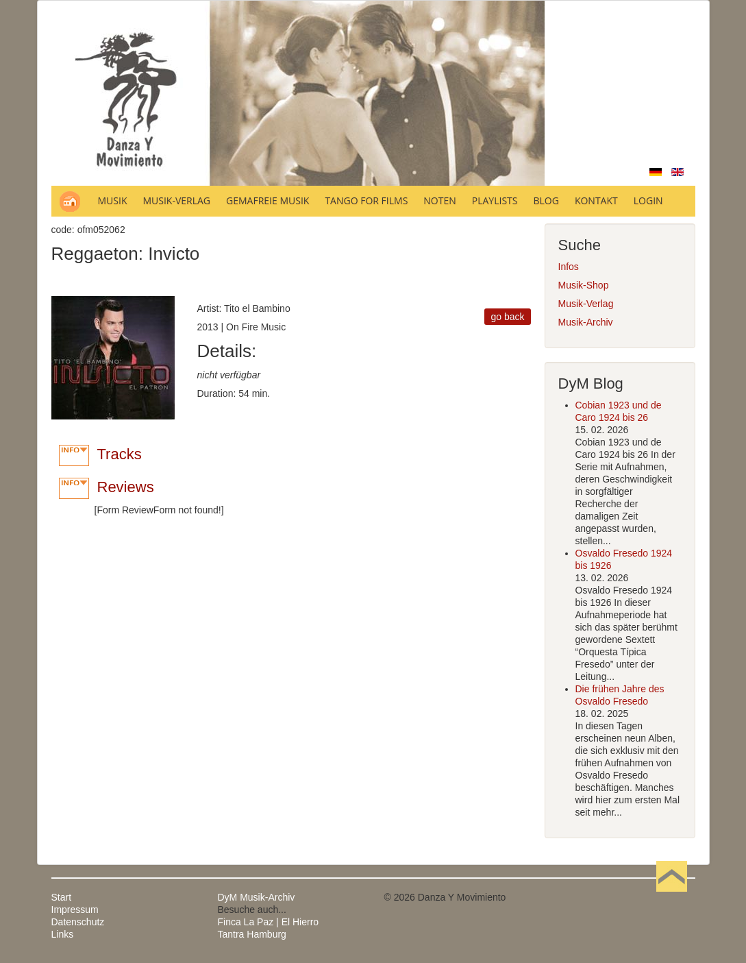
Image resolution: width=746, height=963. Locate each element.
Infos (568, 266)
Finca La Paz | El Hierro (268, 921)
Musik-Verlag (586, 303)
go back (507, 316)
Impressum (75, 909)
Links (62, 934)
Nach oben (672, 897)
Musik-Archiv (585, 322)
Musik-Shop (583, 285)
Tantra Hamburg (252, 934)
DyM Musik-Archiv (256, 897)
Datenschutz (78, 921)
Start (61, 897)
